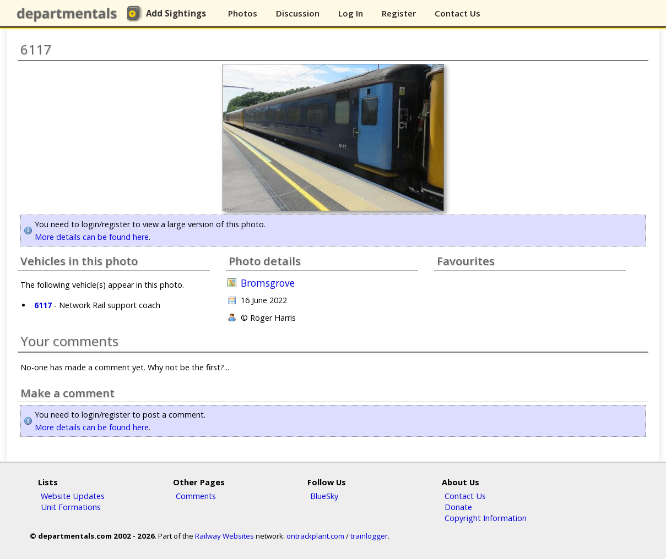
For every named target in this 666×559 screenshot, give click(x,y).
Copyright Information (486, 517)
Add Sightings (176, 13)
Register (399, 13)
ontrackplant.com (315, 536)
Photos (242, 13)
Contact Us (457, 13)
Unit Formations (71, 506)
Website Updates (73, 495)
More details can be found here (92, 237)
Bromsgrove (268, 283)
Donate (458, 506)
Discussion (298, 13)
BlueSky (324, 495)
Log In (350, 13)
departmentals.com (69, 14)
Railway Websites (224, 536)
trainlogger (369, 536)
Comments (196, 495)
